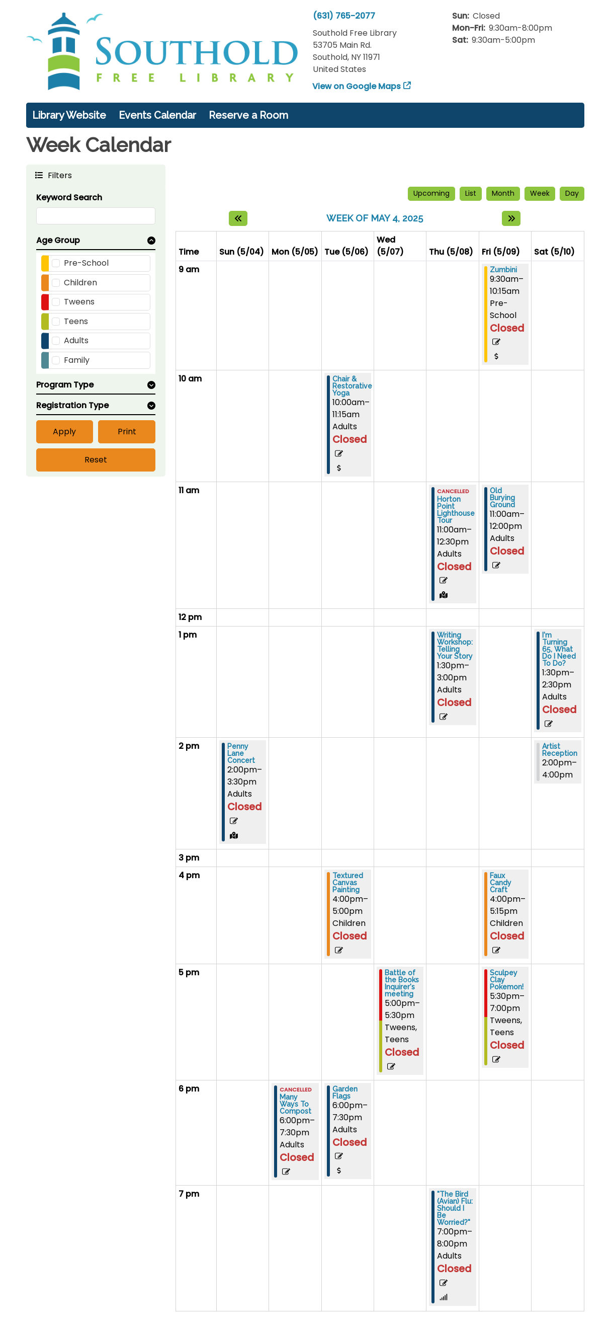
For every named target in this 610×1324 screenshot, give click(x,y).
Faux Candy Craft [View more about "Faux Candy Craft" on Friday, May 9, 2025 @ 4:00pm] (500, 882)
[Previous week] (238, 218)
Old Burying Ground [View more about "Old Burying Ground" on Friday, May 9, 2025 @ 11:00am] (502, 497)
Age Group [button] (58, 240)
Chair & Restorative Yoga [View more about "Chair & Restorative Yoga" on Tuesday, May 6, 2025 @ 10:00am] (352, 386)
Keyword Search (69, 197)
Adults (76, 340)
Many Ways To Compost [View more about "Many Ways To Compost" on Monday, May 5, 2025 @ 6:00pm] (295, 1104)
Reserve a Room (248, 115)
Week (540, 193)
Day (572, 193)
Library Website (69, 115)
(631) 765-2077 (344, 16)
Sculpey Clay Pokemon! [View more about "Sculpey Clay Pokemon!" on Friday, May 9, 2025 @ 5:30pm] (507, 979)
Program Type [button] (65, 385)
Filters (58, 175)
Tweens (79, 301)
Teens (76, 321)
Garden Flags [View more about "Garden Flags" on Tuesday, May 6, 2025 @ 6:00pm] (345, 1092)
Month (503, 193)
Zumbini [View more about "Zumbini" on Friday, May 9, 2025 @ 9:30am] (503, 269)
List (470, 193)
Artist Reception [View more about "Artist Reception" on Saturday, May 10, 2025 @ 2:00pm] (559, 750)
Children (80, 282)
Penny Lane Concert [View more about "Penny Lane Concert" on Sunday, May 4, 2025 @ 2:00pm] (241, 753)
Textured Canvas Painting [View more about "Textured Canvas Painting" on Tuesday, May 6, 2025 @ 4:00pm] (347, 882)
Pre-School (86, 263)
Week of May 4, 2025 (374, 218)
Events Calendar (157, 115)
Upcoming (431, 193)
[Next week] (511, 218)
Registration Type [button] (72, 405)
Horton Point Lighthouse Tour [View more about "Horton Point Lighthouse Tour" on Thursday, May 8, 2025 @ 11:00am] (456, 510)
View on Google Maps (357, 86)
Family (77, 360)
